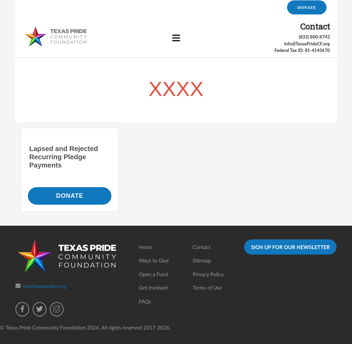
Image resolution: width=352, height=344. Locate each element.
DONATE (306, 7)
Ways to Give (154, 260)
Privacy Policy (207, 274)
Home (146, 247)
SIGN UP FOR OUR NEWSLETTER (290, 247)
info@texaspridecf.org (44, 286)
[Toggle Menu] (176, 38)
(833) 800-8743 (314, 37)
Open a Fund (153, 274)
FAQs (145, 301)
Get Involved (153, 287)
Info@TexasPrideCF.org (307, 43)
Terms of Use (207, 287)
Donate (69, 195)
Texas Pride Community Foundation (46, 327)
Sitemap (201, 260)
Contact (201, 247)
